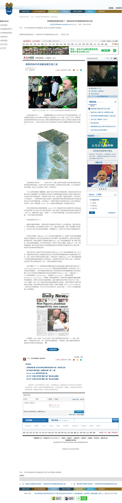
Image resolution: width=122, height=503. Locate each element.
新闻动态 (90, 11)
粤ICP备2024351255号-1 (64, 493)
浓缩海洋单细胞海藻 (42, 17)
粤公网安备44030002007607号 (45, 493)
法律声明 (87, 493)
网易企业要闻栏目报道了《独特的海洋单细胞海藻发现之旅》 (46, 484)
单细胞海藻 (78, 493)
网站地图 (94, 493)
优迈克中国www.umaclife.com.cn (61, 24)
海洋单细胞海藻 (40, 11)
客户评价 (4, 44)
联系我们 (102, 11)
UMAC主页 (25, 11)
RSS (100, 493)
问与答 (3, 48)
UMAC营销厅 (77, 11)
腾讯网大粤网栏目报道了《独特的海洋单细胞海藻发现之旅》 (97, 484)
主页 (32, 17)
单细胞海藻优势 (6, 33)
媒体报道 (54, 17)
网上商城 (53, 11)
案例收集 (4, 40)
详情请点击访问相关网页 (70, 449)
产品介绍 (65, 11)
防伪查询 (119, 8)
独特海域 (4, 36)
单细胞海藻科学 (6, 29)
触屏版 (111, 8)
